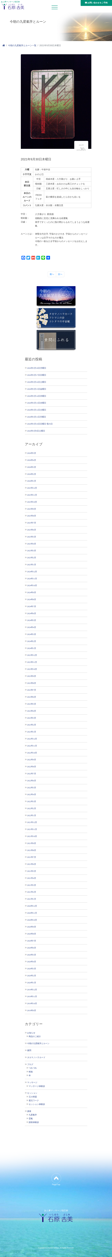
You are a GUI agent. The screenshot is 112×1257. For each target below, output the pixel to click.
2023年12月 (32, 655)
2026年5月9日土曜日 (36, 431)
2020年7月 (31, 941)
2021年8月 (31, 850)
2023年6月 (31, 697)
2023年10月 (32, 669)
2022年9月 (31, 760)
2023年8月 (31, 683)
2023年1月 (31, 732)
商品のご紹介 (35, 1036)
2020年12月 (32, 906)
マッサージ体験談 (37, 1086)
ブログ (30, 1064)
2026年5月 (31, 453)
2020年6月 (31, 948)
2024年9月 (31, 592)
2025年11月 (32, 495)
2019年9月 (31, 1010)
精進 (31, 1072)
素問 (29, 1050)
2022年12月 (32, 739)
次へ (60, 274)
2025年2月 (31, 558)
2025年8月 (31, 516)
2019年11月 (32, 996)
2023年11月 (32, 662)
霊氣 (31, 1119)
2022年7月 (31, 774)
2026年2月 (31, 474)
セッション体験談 (37, 1104)
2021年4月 (31, 878)
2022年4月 (31, 794)
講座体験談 (34, 1122)
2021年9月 (31, 843)
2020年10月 (32, 920)
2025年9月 (31, 509)
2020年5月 (31, 955)
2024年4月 (31, 627)
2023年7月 (31, 690)
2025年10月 (32, 502)
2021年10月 (32, 836)
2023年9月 (31, 676)
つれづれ (33, 1068)
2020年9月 (31, 927)
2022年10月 (32, 753)
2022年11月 (32, 746)
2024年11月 (32, 579)
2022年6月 (31, 781)
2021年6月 (31, 864)
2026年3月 (31, 467)
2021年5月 (31, 871)
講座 (29, 1111)
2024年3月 (31, 634)
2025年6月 (31, 530)
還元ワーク (34, 1100)
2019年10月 (32, 1003)
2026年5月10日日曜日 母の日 (40, 424)
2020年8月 (31, 934)
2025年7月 (31, 523)
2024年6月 (31, 613)
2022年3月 (31, 801)
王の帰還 (33, 1097)
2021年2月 (31, 892)
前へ (52, 274)
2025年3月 (31, 551)
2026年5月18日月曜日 (36, 368)
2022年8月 (31, 767)
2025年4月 (31, 544)
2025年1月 (31, 565)
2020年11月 (32, 913)
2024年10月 (32, 585)
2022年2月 (31, 808)
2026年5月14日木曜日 (36, 396)
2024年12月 (32, 572)
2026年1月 (31, 481)
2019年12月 (32, 990)
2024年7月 (31, 606)
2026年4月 (31, 460)
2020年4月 (31, 962)
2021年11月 (32, 829)
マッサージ (32, 1082)
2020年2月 (31, 976)
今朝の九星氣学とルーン (38, 1043)
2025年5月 (31, 537)
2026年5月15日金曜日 (36, 389)
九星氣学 (33, 1115)
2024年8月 (31, 599)
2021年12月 (32, 822)
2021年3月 (31, 885)
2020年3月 (31, 969)
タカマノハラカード (36, 1057)
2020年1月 (31, 983)
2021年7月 (31, 857)
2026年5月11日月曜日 (36, 417)
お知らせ (31, 1033)
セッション (32, 1093)
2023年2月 (31, 725)
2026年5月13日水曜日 (36, 403)
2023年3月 (31, 718)
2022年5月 (31, 788)
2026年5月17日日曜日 (36, 375)
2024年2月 (31, 641)
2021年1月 (31, 899)
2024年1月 (31, 648)
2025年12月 (32, 488)
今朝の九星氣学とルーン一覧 (22, 45)
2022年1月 (31, 815)
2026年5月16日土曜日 (36, 382)
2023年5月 (31, 704)
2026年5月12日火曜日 (36, 410)
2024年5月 (31, 620)
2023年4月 (31, 711)
